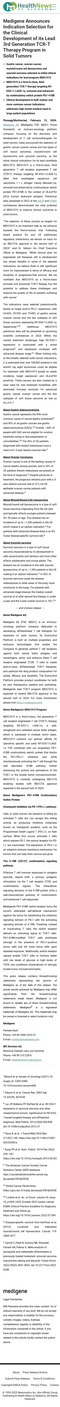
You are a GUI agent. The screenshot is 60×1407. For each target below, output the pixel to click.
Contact (54, 1385)
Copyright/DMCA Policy (14, 1385)
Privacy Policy (39, 1385)
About (16, 1372)
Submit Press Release (17, 1378)
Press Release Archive (35, 1372)
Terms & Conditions (44, 1378)
